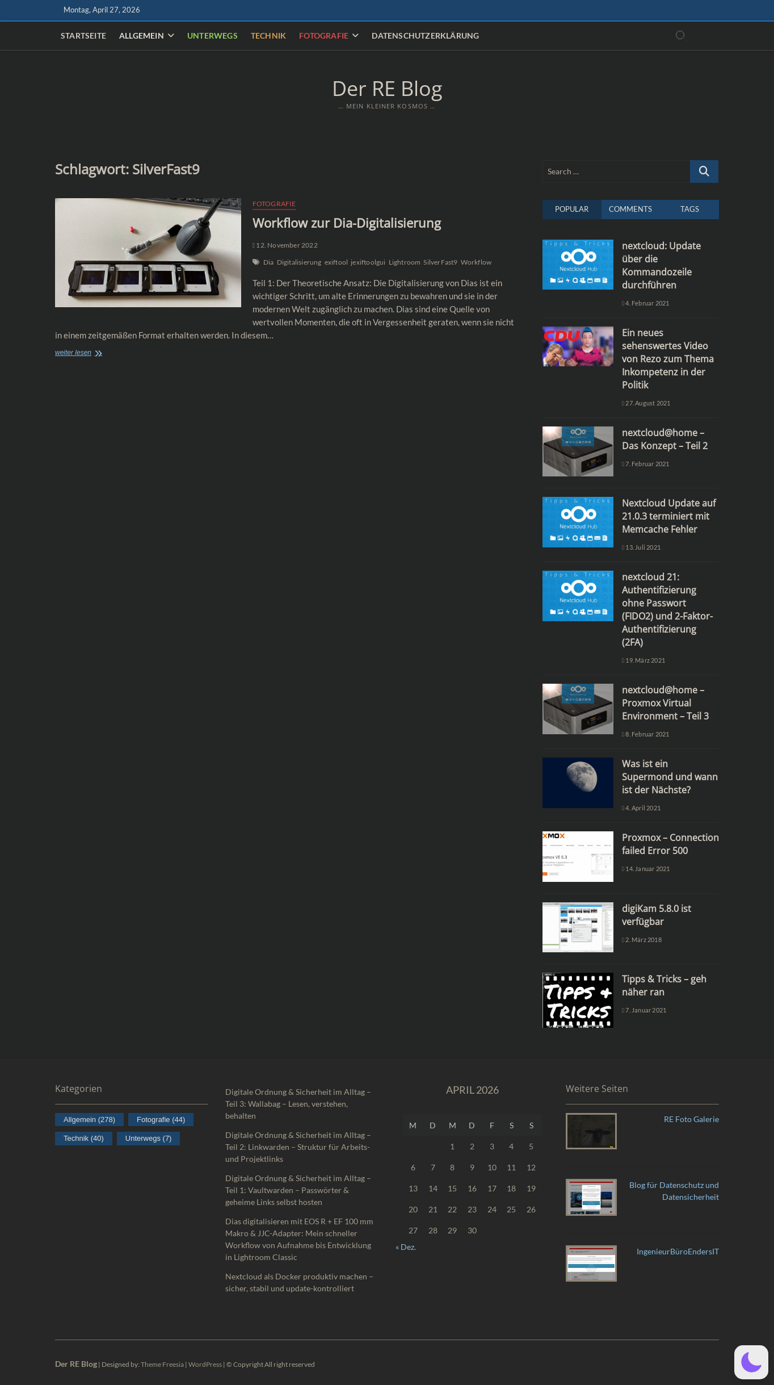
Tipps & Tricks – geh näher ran (664, 985)
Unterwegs (212, 35)
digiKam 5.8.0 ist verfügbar (656, 915)
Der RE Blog (387, 88)
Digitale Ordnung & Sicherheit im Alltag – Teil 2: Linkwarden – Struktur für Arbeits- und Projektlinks (298, 1147)
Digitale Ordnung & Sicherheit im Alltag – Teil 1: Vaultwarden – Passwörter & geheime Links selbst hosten (298, 1190)
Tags (689, 209)
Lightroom (405, 262)
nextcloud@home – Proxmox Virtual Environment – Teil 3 (665, 703)
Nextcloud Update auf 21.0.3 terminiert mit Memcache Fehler (669, 516)
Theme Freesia (162, 1364)
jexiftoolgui (368, 262)
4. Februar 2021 (645, 303)
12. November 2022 (285, 245)
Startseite (83, 35)
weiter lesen (94, 353)
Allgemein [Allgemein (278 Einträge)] (89, 1119)
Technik (268, 35)
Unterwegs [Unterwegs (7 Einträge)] (148, 1138)
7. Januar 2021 (644, 1010)
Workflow (476, 262)
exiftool (336, 262)
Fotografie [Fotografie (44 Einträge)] (161, 1119)
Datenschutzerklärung (425, 35)
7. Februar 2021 (645, 463)
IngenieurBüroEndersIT (678, 1251)
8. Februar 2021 (645, 734)
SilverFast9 (440, 262)
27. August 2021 (646, 403)
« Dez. (406, 1247)
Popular (571, 209)
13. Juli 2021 (641, 547)
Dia (268, 262)
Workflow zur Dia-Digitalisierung (347, 222)
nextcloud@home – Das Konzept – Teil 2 (665, 439)
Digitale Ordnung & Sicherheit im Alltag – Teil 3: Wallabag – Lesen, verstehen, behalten (298, 1103)
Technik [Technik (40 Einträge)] (84, 1138)
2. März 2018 (642, 939)
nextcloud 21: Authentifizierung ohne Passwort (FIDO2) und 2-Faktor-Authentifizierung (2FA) (667, 609)
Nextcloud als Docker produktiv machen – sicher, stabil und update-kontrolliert (299, 1282)
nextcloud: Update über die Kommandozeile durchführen (661, 265)
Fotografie (323, 35)
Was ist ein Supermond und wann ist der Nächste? (670, 777)
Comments (630, 209)
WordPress (205, 1364)
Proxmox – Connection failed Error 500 (670, 844)
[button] (751, 1362)
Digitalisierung (299, 262)
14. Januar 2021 (646, 868)
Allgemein (141, 35)
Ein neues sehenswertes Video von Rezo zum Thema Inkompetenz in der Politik (668, 359)
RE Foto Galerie (691, 1119)
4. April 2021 (641, 807)
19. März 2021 (643, 660)
